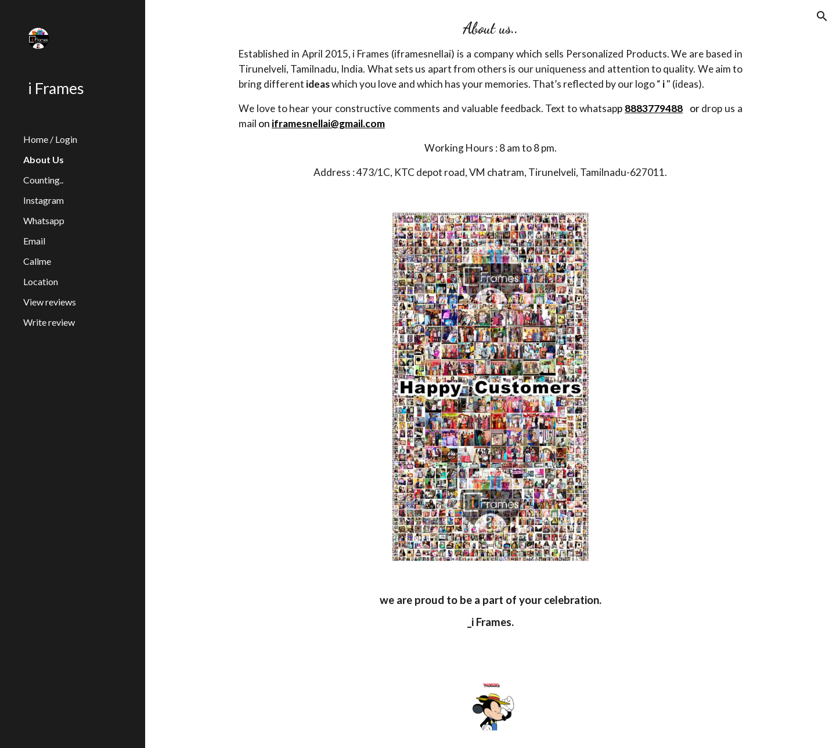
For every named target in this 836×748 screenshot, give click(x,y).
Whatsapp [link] (43, 220)
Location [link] (40, 281)
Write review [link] (49, 322)
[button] (822, 16)
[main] (490, 99)
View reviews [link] (49, 301)
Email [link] (34, 240)
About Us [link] (43, 159)
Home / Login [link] (50, 139)
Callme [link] (37, 261)
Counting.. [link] (43, 179)
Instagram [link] (43, 200)
